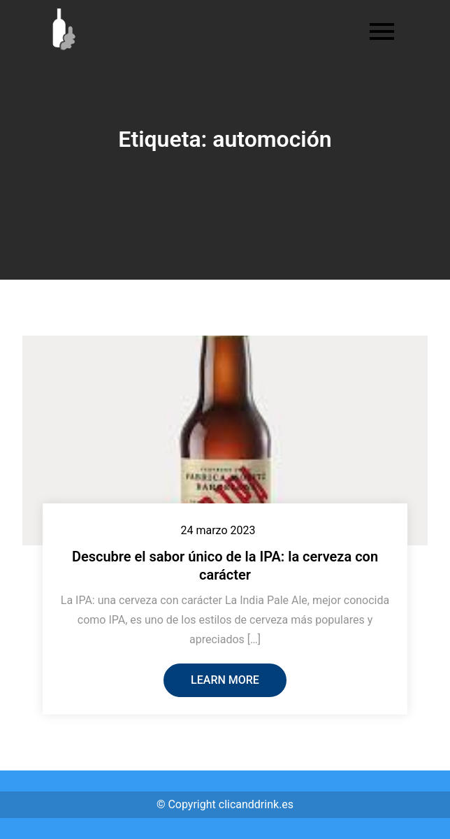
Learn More (225, 680)
